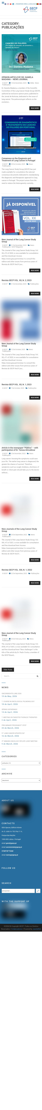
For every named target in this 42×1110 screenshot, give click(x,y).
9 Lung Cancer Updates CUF (13, 733)
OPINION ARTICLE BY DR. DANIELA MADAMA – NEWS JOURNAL (17, 78)
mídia (32, 83)
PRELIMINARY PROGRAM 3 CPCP (14, 725)
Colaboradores (16, 929)
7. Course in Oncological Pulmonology (18, 701)
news (37, 83)
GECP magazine (17, 247)
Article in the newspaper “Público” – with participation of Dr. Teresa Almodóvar (20, 449)
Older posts (7, 670)
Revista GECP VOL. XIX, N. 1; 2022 (17, 570)
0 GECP (5, 83)
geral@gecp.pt (11, 843)
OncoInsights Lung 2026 (11, 693)
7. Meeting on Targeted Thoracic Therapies (19, 717)
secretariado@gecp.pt (14, 847)
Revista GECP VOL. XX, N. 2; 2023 (16, 280)
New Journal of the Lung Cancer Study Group (19, 240)
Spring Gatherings (9, 709)
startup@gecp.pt (12, 855)
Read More (35, 108)
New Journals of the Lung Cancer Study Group (19, 530)
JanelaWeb (37, 929)
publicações (6, 85)
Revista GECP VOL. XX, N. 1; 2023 (16, 384)
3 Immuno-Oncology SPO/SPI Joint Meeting (19, 741)
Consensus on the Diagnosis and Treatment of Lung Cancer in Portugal (18, 159)
